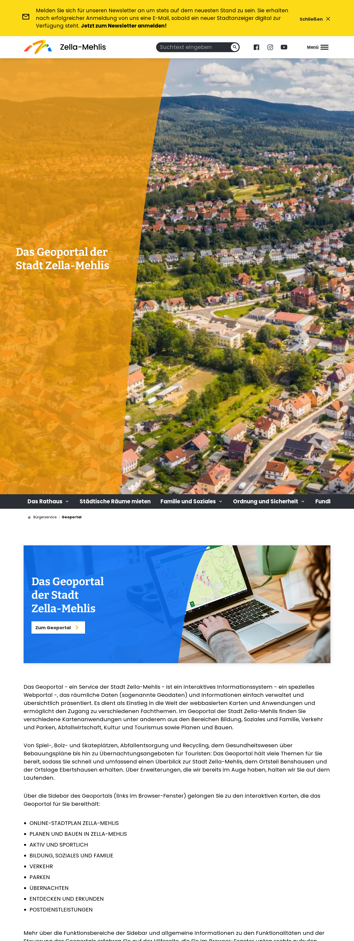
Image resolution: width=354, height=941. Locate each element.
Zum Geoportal (58, 627)
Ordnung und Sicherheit (269, 501)
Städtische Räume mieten (115, 501)
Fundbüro (328, 501)
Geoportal (71, 517)
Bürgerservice (45, 517)
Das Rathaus (49, 501)
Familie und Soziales (192, 501)
